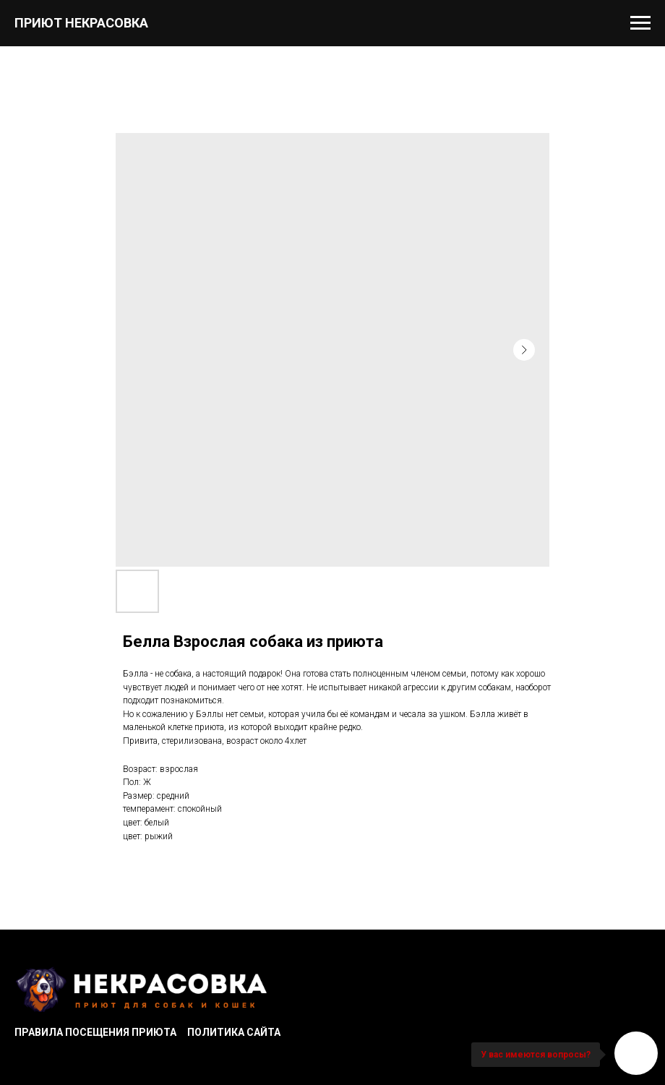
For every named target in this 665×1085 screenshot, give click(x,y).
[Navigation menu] (640, 23)
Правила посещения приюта (95, 1032)
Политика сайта (233, 1032)
